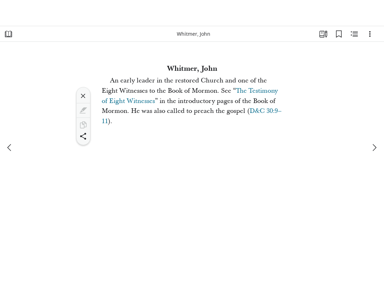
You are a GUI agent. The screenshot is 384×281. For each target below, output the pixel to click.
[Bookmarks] (339, 34)
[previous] (10, 147)
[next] (374, 147)
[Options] (370, 34)
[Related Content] (354, 34)
